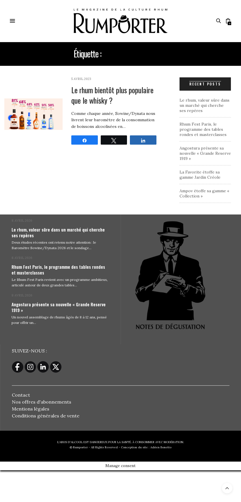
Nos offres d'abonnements (41, 402)
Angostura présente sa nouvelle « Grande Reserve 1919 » (205, 153)
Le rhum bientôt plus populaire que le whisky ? (112, 95)
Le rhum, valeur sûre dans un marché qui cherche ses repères (204, 105)
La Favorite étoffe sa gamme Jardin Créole (200, 174)
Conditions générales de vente (45, 416)
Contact (21, 395)
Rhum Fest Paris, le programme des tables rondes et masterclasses (203, 129)
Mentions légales (30, 409)
